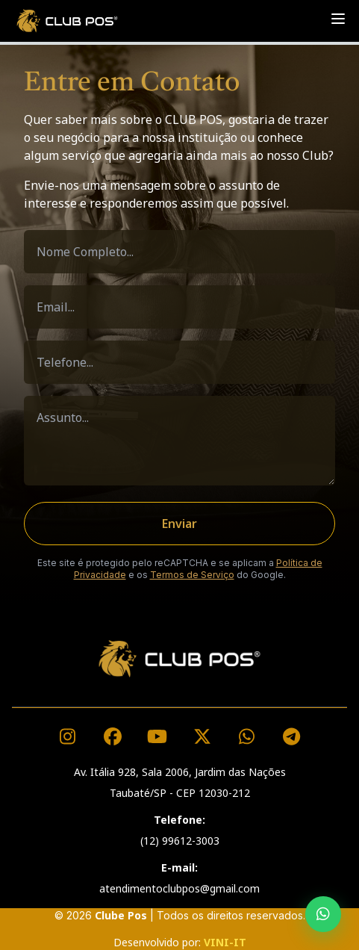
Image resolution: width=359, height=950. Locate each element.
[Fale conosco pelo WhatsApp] (247, 736)
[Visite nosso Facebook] (112, 736)
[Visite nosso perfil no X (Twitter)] (202, 736)
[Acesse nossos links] (291, 736)
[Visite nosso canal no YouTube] (157, 736)
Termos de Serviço (192, 574)
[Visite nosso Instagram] (67, 736)
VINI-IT (225, 942)
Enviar (179, 523)
